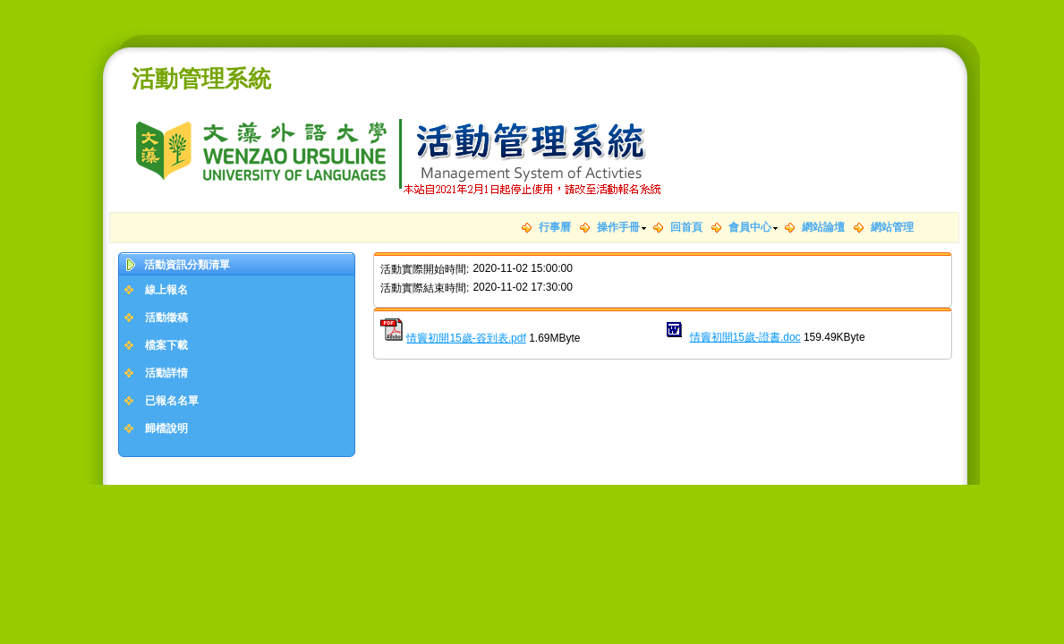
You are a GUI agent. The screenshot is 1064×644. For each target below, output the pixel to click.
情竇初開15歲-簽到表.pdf (465, 338)
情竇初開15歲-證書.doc (745, 337)
